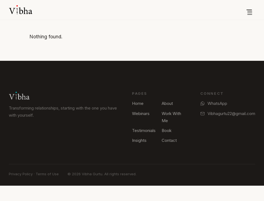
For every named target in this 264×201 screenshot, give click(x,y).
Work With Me (171, 117)
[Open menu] (249, 10)
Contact (169, 140)
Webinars (141, 113)
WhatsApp (213, 103)
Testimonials (144, 130)
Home (138, 103)
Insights (139, 140)
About (167, 103)
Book (167, 130)
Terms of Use (47, 174)
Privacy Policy (21, 174)
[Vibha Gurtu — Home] (20, 10)
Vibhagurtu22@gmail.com (227, 113)
